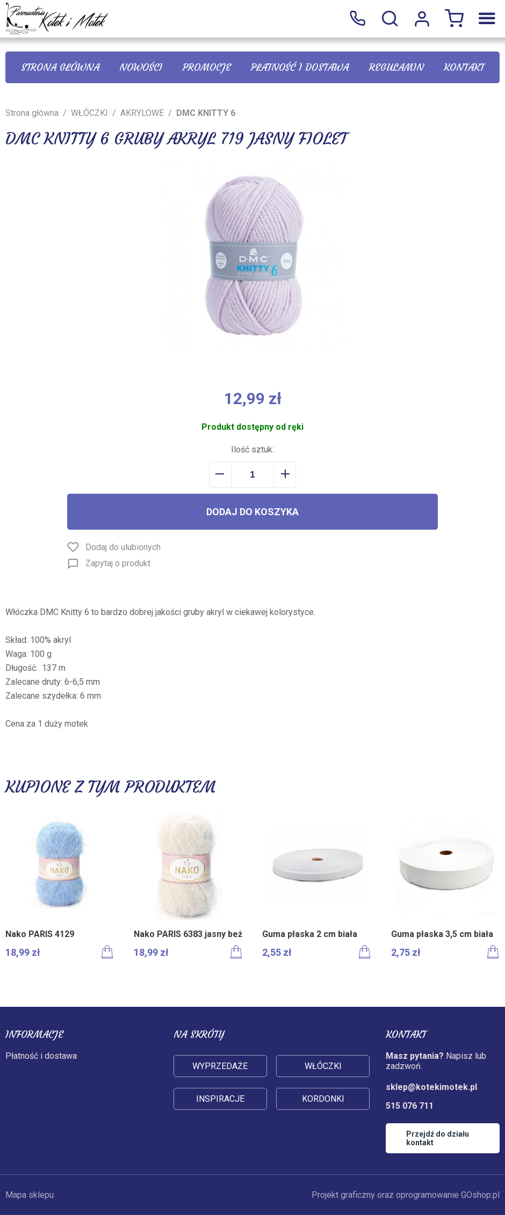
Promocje (207, 67)
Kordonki (323, 1099)
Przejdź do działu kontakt (437, 1138)
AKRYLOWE (142, 113)
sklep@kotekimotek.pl (431, 1087)
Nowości (140, 67)
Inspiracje (220, 1099)
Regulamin (396, 67)
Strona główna (60, 67)
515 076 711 (357, 18)
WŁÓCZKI (89, 113)
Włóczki (323, 1066)
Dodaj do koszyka (252, 511)
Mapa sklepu (29, 1195)
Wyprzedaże (220, 1066)
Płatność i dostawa (300, 67)
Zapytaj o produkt (117, 563)
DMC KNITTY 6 (205, 113)
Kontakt (464, 67)
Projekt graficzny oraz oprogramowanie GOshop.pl (406, 1195)
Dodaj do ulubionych (123, 547)
